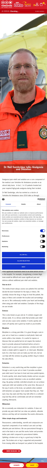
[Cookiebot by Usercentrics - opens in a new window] (37, 199)
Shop (32, 465)
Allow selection (23, 260)
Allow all (23, 254)
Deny (23, 267)
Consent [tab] (8, 204)
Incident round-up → (40, 11)
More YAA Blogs (12, 451)
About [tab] (39, 204)
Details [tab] (23, 204)
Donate (17, 465)
